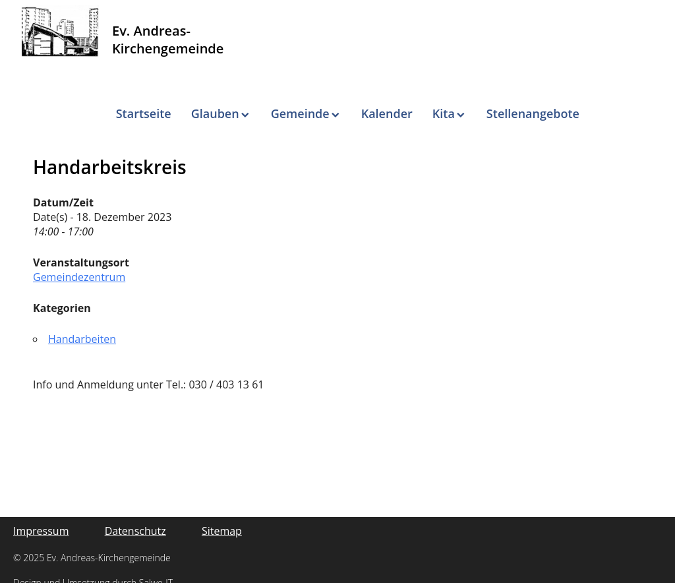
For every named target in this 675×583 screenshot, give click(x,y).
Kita (443, 113)
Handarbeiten (82, 339)
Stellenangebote (532, 113)
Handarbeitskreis (110, 166)
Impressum (41, 531)
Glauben (215, 113)
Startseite (143, 113)
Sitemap (222, 531)
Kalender (387, 113)
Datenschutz (135, 531)
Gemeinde (300, 113)
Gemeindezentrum (79, 277)
